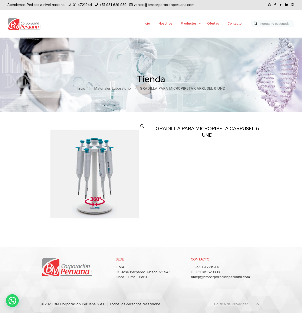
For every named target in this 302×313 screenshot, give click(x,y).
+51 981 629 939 (113, 5)
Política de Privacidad (231, 304)
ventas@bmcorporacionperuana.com (164, 5)
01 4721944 (82, 5)
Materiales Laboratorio (112, 88)
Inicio (81, 88)
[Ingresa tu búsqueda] (272, 23)
